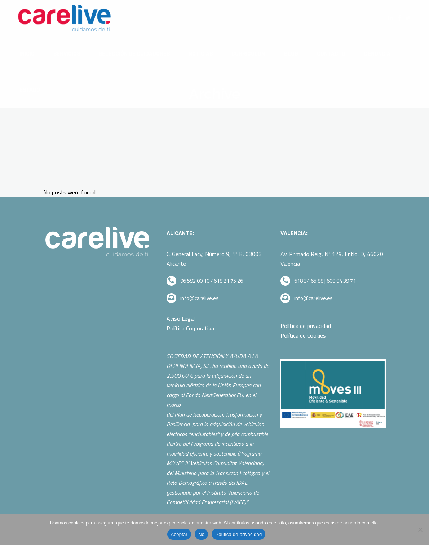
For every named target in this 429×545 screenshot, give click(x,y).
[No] (420, 529)
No (201, 534)
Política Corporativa (191, 328)
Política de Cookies (303, 335)
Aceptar (179, 534)
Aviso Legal (181, 318)
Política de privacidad (305, 325)
